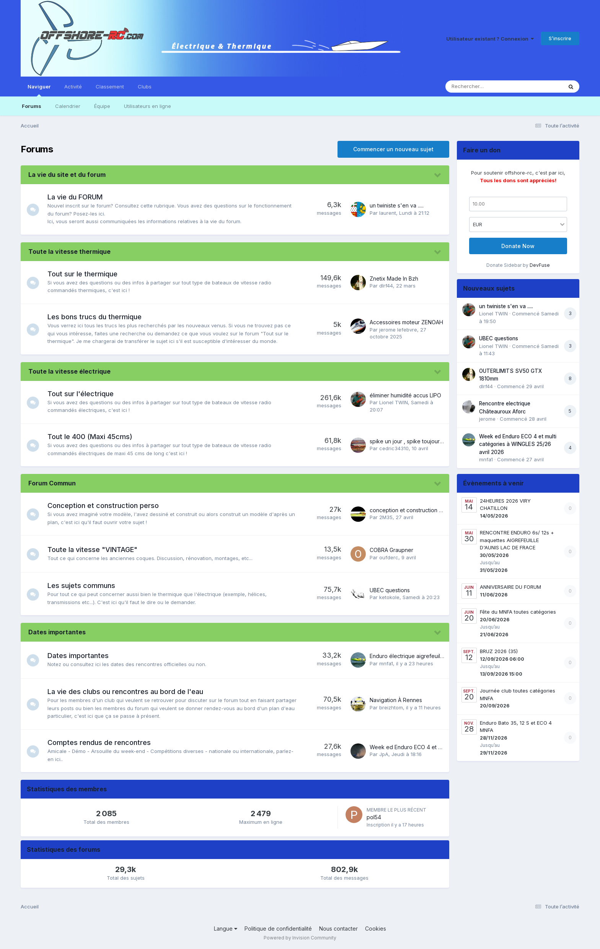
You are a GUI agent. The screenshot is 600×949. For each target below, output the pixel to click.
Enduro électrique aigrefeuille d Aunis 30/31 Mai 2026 (437, 656)
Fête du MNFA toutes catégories (518, 612)
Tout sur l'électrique (84, 394)
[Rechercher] (481, 86)
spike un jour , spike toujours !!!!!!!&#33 (417, 441)
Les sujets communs (84, 585)
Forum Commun (52, 483)
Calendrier (67, 106)
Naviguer (39, 89)
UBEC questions (390, 590)
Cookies (375, 928)
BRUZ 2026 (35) (499, 651)
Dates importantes (57, 632)
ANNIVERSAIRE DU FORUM (510, 587)
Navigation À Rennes (396, 700)
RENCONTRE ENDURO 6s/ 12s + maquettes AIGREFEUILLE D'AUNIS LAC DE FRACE (517, 539)
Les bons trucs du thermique (98, 317)
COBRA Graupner (391, 550)
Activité (73, 86)
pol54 (374, 817)
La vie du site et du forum (67, 174)
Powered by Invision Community (300, 938)
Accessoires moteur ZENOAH (406, 322)
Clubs (145, 86)
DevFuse (540, 265)
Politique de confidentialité (278, 928)
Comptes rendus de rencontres (102, 742)
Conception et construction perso (106, 505)
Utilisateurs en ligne (147, 106)
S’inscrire (560, 38)
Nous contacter (338, 928)
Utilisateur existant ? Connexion (490, 39)
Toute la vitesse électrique (69, 371)
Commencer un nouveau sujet (393, 149)
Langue (225, 928)
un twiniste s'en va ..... (397, 205)
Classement (110, 86)
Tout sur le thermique (86, 274)
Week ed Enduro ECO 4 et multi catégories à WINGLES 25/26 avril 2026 (517, 444)
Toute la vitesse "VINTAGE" (95, 550)
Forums (31, 106)
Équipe (102, 106)
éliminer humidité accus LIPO (405, 395)
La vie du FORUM (78, 197)
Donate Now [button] (518, 246)
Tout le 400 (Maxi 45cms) (93, 437)
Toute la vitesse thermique (69, 251)
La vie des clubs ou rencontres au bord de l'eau (128, 692)
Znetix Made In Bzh (394, 278)
